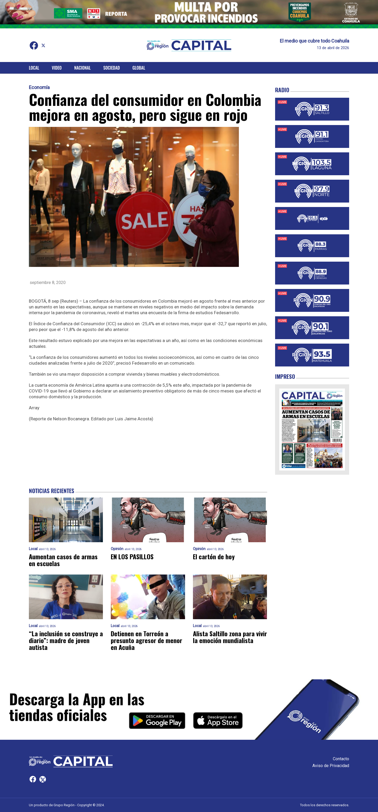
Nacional (82, 68)
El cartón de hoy (214, 556)
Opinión (117, 549)
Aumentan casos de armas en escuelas (63, 560)
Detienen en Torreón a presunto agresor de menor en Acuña (146, 640)
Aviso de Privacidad (330, 765)
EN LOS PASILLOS (132, 556)
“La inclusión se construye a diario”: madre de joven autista (66, 640)
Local (34, 68)
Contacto (341, 758)
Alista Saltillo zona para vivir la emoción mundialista (230, 637)
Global (138, 68)
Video (56, 68)
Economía (39, 87)
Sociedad (111, 68)
